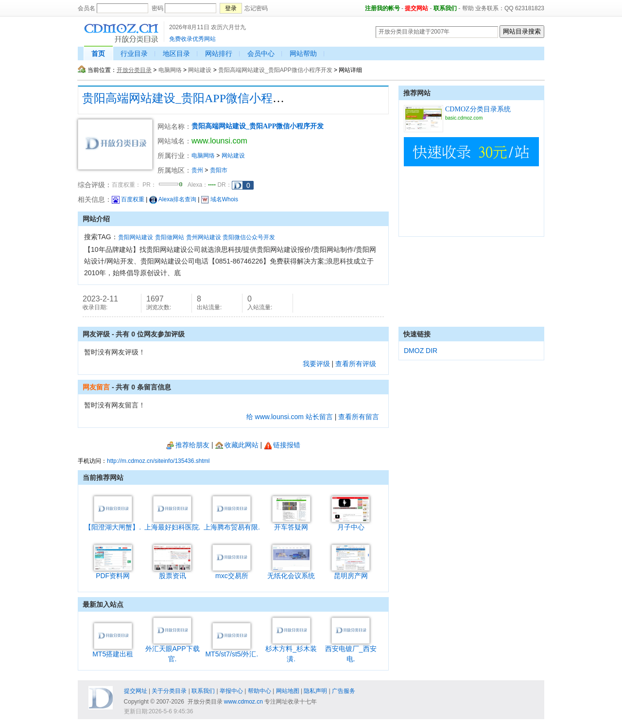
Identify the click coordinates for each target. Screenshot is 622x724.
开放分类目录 (134, 70)
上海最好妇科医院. (172, 523)
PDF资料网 (113, 572)
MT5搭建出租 (112, 650)
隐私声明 (315, 691)
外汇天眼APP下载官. (172, 650)
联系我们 (445, 8)
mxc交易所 (231, 572)
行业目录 (134, 53)
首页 (98, 53)
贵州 (197, 170)
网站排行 (218, 53)
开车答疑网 (291, 523)
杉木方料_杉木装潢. (291, 650)
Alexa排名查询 (172, 199)
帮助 (468, 8)
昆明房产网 (350, 572)
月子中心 (350, 523)
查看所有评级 (355, 364)
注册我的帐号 (382, 8)
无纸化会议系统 (291, 572)
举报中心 (231, 691)
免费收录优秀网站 (192, 38)
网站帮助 (303, 53)
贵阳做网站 (169, 237)
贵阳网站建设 (135, 237)
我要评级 (316, 364)
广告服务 (343, 691)
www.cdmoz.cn (243, 701)
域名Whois (219, 199)
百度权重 (128, 199)
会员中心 (261, 53)
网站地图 (287, 691)
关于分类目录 (169, 691)
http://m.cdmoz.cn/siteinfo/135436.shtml (158, 461)
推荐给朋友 (187, 445)
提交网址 (135, 691)
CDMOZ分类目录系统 (478, 109)
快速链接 (417, 334)
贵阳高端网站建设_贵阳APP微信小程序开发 (275, 70)
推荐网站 (417, 93)
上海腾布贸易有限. (232, 523)
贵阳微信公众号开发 (249, 237)
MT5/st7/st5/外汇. (231, 650)
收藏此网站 (237, 445)
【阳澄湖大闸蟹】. (113, 523)
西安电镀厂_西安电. (351, 650)
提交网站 (416, 8)
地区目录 (176, 53)
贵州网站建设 (203, 237)
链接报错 (282, 445)
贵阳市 (218, 170)
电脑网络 (170, 70)
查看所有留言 (358, 417)
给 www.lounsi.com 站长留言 (289, 417)
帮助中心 (259, 691)
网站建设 (199, 70)
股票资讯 (172, 572)
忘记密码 (256, 8)
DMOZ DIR (420, 350)
